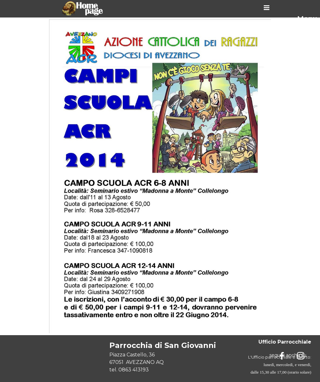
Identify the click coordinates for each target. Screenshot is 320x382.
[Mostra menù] (266, 7)
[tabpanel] (169, 357)
